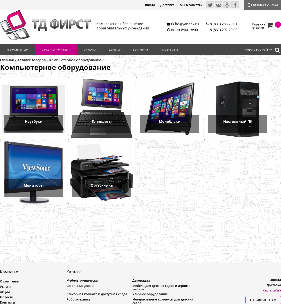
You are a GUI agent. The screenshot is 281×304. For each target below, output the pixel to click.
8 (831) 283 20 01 (223, 24)
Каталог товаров (55, 50)
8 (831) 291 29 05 (223, 29)
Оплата (149, 5)
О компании (17, 50)
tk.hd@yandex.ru (185, 24)
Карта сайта (272, 290)
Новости (140, 50)
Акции (114, 50)
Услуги (90, 50)
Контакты (169, 50)
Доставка (167, 5)
